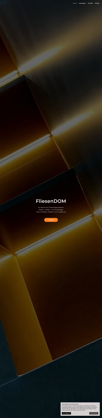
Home (75, 3)
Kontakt (90, 3)
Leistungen (82, 3)
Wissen (97, 3)
